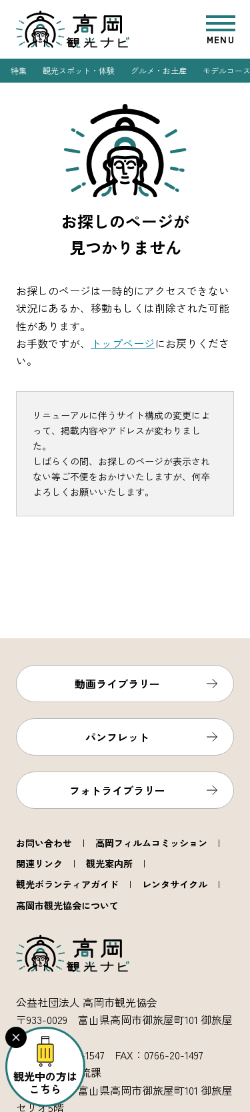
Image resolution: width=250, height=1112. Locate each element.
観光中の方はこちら (45, 1082)
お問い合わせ (44, 842)
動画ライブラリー (117, 684)
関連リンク (39, 863)
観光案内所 (109, 863)
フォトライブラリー (117, 790)
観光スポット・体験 (79, 70)
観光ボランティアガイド (67, 884)
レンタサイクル (174, 884)
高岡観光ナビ (72, 29)
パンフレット (117, 737)
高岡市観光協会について (67, 905)
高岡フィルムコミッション (151, 842)
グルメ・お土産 (159, 70)
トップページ (123, 343)
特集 (19, 70)
